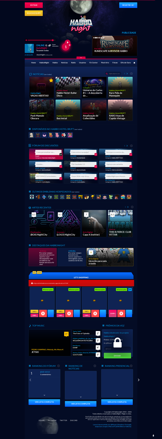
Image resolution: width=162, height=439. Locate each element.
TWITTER (63, 420)
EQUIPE (42, 420)
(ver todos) (78, 129)
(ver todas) (48, 74)
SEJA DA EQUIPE (34, 13)
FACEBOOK (52, 420)
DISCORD (73, 420)
